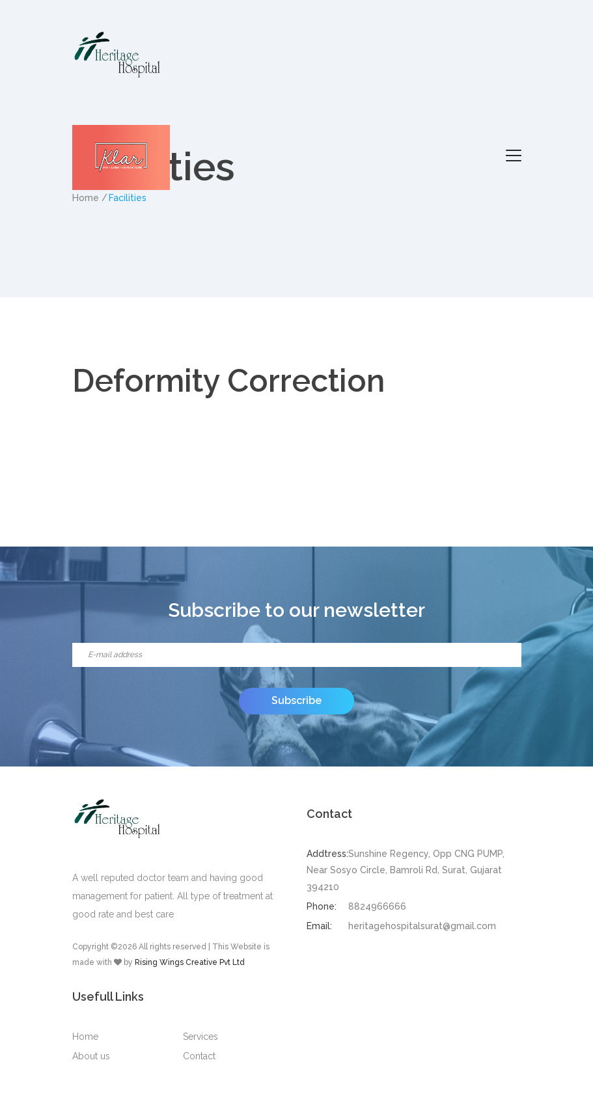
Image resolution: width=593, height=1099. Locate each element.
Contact (199, 1056)
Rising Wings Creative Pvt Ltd (190, 962)
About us (91, 1056)
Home (85, 1036)
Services (200, 1036)
